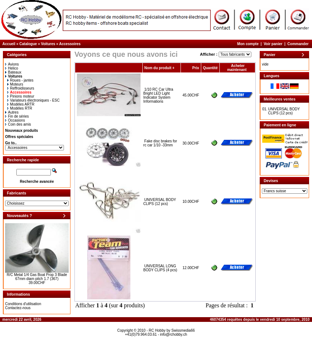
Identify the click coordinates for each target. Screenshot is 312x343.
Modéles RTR (19, 108)
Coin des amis (18, 124)
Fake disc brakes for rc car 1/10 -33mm (160, 143)
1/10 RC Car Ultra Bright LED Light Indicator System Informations (158, 95)
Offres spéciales (19, 137)
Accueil (9, 44)
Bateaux (13, 72)
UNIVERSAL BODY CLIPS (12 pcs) (159, 202)
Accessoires (70, 44)
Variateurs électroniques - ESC (33, 100)
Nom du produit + (159, 68)
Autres (12, 112)
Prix (195, 68)
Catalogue (28, 44)
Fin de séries (17, 116)
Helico (11, 68)
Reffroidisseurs (21, 88)
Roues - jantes (20, 80)
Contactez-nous (18, 308)
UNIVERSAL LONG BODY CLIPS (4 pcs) (160, 268)
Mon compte (248, 44)
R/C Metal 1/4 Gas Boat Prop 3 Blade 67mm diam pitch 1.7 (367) (37, 277)
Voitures (48, 44)
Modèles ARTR (21, 104)
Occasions (15, 120)
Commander (297, 44)
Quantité (210, 68)
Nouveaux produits (21, 131)
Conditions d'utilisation (23, 304)
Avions (12, 64)
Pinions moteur (21, 96)
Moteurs (15, 84)
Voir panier (273, 44)
